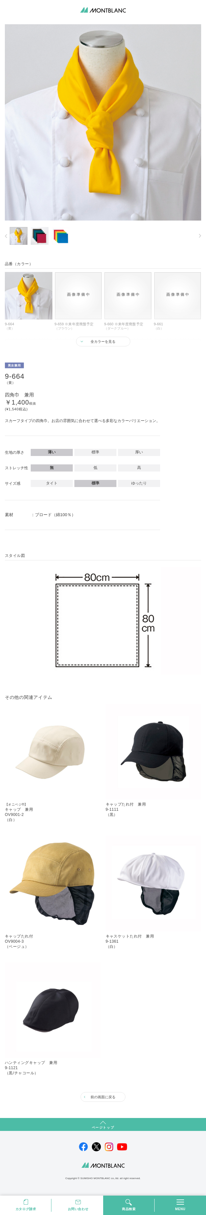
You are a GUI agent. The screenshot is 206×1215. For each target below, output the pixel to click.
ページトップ (103, 1127)
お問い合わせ (78, 1209)
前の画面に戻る (103, 1097)
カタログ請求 (26, 1209)
